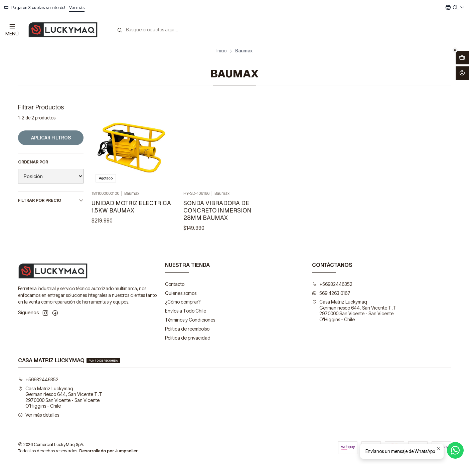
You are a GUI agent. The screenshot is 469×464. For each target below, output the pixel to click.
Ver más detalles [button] (38, 415)
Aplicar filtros (51, 137)
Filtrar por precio (51, 200)
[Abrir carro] (462, 57)
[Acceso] (462, 73)
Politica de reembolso (187, 329)
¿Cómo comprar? (182, 302)
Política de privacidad (187, 338)
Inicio (221, 51)
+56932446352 (332, 284)
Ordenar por (33, 161)
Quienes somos (180, 293)
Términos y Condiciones (190, 320)
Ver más (77, 7)
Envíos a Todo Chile (185, 311)
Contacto (174, 284)
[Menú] (12, 29)
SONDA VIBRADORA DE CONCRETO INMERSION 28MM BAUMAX (217, 210)
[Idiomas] (455, 7)
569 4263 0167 (331, 293)
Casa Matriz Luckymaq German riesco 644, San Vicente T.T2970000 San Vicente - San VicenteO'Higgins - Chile (354, 310)
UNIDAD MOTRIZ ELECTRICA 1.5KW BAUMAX (131, 206)
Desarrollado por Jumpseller (108, 450)
